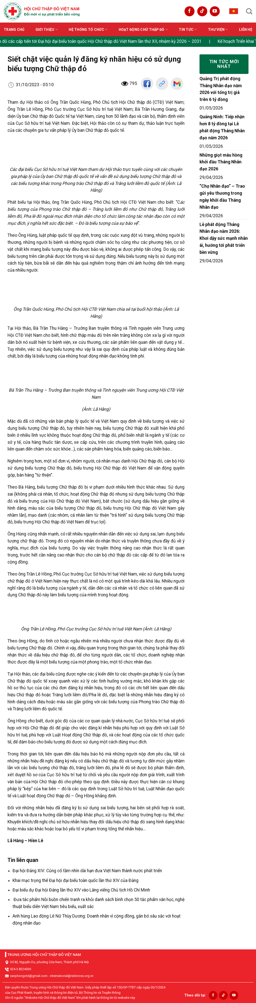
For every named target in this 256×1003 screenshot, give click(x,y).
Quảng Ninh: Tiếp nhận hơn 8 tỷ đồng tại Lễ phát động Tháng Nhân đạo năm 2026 (222, 127)
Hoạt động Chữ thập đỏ (143, 29)
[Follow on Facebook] (189, 11)
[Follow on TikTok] (202, 11)
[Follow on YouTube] (215, 11)
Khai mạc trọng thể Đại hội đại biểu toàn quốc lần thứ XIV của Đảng (75, 880)
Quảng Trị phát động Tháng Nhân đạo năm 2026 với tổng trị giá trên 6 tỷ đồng (221, 89)
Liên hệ (245, 30)
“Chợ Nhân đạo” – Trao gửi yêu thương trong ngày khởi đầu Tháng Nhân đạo (222, 197)
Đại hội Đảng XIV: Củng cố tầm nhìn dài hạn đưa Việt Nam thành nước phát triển (87, 870)
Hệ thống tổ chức (88, 29)
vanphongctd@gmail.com (29, 976)
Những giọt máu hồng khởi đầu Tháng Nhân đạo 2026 (221, 162)
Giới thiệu (47, 29)
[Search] (249, 11)
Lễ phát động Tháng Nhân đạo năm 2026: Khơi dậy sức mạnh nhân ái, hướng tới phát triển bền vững (224, 238)
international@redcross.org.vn (72, 976)
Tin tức (188, 29)
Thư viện (218, 29)
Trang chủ (14, 30)
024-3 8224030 (20, 969)
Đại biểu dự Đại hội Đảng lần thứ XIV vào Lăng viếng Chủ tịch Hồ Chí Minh (81, 890)
